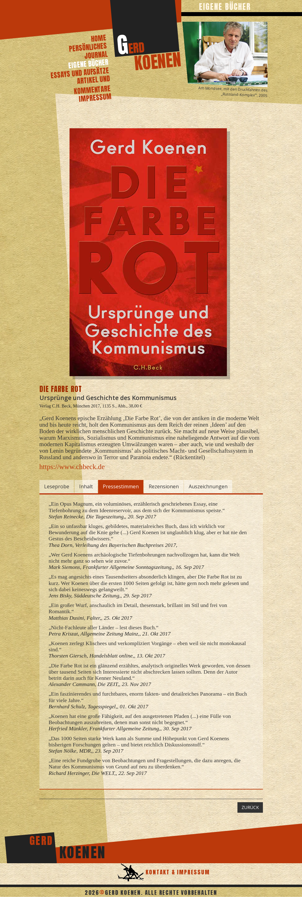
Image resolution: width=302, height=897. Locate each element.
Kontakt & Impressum (177, 872)
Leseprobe (56, 486)
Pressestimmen (121, 486)
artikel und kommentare (92, 84)
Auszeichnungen (208, 486)
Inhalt (86, 486)
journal (96, 55)
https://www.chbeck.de (72, 467)
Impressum (94, 97)
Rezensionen (164, 486)
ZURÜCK (250, 807)
